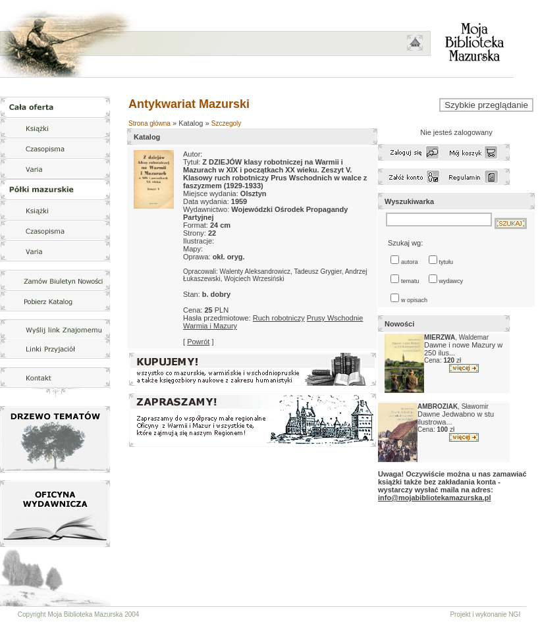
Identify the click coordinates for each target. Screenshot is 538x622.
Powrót (198, 342)
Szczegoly (226, 123)
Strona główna (149, 123)
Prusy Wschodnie (335, 318)
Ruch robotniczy (279, 318)
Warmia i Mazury (210, 326)
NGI (514, 614)
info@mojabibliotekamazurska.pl (434, 498)
